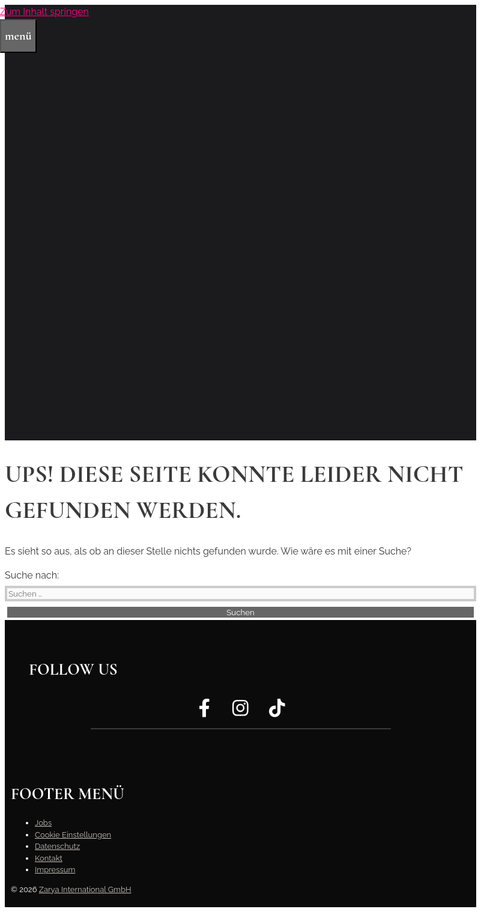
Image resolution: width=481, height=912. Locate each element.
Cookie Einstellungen (73, 834)
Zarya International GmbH (85, 889)
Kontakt (48, 858)
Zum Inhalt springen (44, 11)
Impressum (55, 869)
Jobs (43, 822)
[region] (240, 222)
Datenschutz (57, 846)
